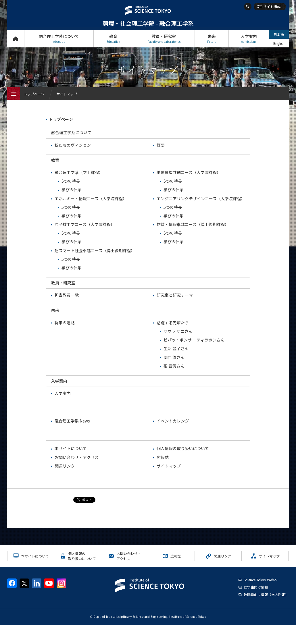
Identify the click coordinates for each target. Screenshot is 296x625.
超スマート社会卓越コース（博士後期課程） (95, 250)
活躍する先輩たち (173, 322)
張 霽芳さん (174, 366)
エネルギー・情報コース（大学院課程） (91, 198)
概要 (161, 145)
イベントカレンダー (175, 421)
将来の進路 (65, 322)
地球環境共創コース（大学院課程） (189, 172)
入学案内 (249, 38)
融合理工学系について (58, 38)
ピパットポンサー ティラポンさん (194, 340)
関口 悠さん (174, 357)
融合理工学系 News (72, 421)
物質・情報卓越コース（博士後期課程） (193, 224)
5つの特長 (70, 181)
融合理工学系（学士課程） (79, 172)
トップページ (15, 38)
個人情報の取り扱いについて (183, 448)
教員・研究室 (164, 38)
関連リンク (65, 466)
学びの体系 (71, 189)
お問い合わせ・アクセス (77, 457)
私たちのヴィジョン (73, 145)
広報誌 (163, 457)
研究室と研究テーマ (175, 295)
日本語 (279, 34)
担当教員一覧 (67, 295)
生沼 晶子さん (176, 348)
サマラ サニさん (178, 331)
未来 (211, 38)
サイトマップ (169, 466)
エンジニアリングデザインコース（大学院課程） (201, 198)
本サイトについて (71, 448)
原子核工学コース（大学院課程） (85, 224)
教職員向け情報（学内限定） (266, 594)
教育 (113, 38)
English (279, 43)
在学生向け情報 (256, 587)
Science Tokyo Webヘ (261, 579)
